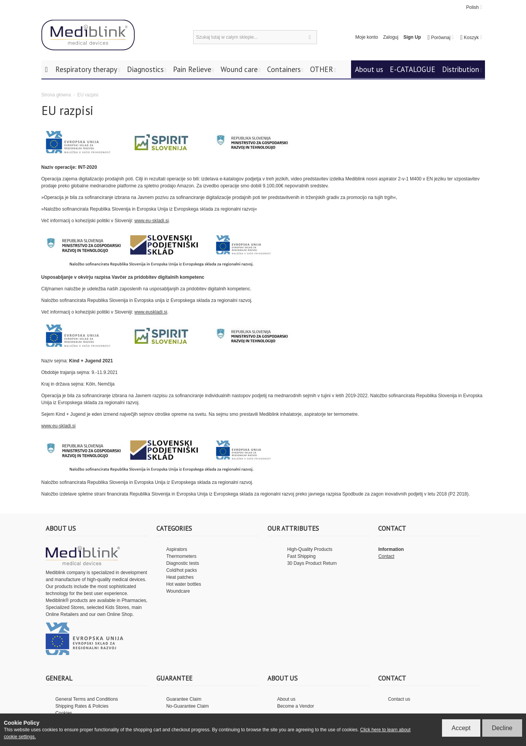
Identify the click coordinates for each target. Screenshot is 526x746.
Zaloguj (390, 37)
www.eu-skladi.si (151, 220)
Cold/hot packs (181, 570)
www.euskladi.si (150, 312)
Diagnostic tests (182, 563)
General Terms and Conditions (86, 699)
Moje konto (366, 37)
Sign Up (412, 37)
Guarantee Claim (183, 699)
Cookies (63, 713)
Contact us (399, 699)
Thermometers (181, 556)
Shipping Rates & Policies (81, 706)
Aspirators (176, 549)
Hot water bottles (183, 584)
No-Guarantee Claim (187, 706)
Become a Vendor (295, 706)
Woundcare (178, 591)
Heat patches (180, 577)
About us (286, 699)
